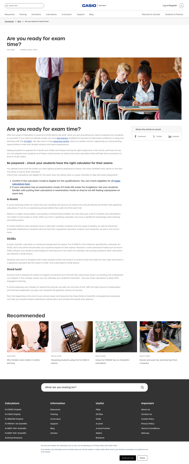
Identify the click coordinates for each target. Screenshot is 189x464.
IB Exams (100, 438)
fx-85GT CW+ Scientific (16, 428)
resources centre (61, 141)
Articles (53, 433)
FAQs (98, 409)
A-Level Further (103, 428)
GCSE (98, 419)
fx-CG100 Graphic (13, 409)
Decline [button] (142, 458)
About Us (145, 409)
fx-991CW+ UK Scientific (16, 424)
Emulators (36, 14)
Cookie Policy (147, 419)
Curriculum (67, 14)
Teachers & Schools (151, 14)
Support (81, 14)
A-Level (99, 424)
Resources (9, 14)
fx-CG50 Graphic (13, 414)
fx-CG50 (28, 141)
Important (147, 403)
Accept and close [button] (128, 458)
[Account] (173, 5)
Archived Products (13, 438)
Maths (99, 433)
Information (57, 403)
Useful (100, 403)
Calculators (51, 14)
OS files (99, 414)
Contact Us (146, 414)
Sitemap (145, 433)
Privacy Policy (147, 424)
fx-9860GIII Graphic (14, 419)
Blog (91, 14)
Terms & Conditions (150, 428)
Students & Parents (174, 14)
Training (23, 14)
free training (62, 138)
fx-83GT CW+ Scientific (16, 433)
